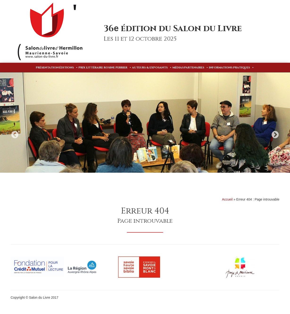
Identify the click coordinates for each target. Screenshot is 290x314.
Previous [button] (15, 134)
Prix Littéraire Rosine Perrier (105, 67)
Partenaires (196, 67)
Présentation (47, 67)
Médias (178, 67)
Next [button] (275, 134)
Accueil (227, 199)
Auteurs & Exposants (152, 67)
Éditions (68, 67)
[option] (145, 122)
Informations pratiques (231, 67)
